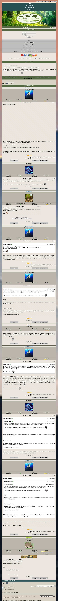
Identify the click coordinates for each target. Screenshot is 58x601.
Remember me (29, 36)
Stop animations (45, 1)
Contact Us (5, 596)
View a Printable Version (9, 586)
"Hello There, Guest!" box (38, 70)
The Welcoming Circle (25, 77)
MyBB (8, 600)
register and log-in (16, 58)
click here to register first (45, 69)
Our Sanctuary (29, 7)
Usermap (19, 597)
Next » (12, 83)
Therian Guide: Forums (10, 77)
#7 (54, 361)
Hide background (53, 1)
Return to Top (23, 596)
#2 (54, 178)
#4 (54, 241)
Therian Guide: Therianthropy (14, 596)
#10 (22, 559)
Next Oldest (5, 580)
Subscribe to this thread (9, 589)
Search (29, 9)
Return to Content (30, 596)
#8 (54, 415)
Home (29, 3)
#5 (54, 285)
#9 (54, 475)
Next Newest (12, 580)
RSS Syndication (13, 597)
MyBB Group (17, 600)
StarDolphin (52, 157)
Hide (54, 27)
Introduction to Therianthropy (42, 77)
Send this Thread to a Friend (9, 587)
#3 (40, 206)
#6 (54, 331)
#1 (54, 102)
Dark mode (39, 1)
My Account (29, 5)
